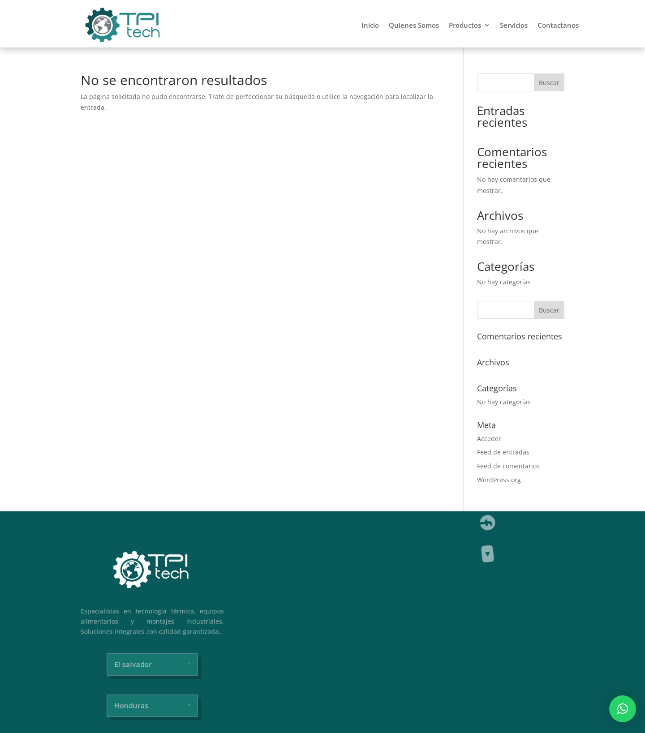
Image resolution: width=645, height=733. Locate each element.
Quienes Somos (414, 25)
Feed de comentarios (508, 466)
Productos (465, 25)
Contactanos (558, 25)
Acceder (489, 438)
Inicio (370, 25)
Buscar (549, 82)
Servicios (514, 25)
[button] (622, 708)
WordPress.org (499, 480)
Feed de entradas (503, 452)
